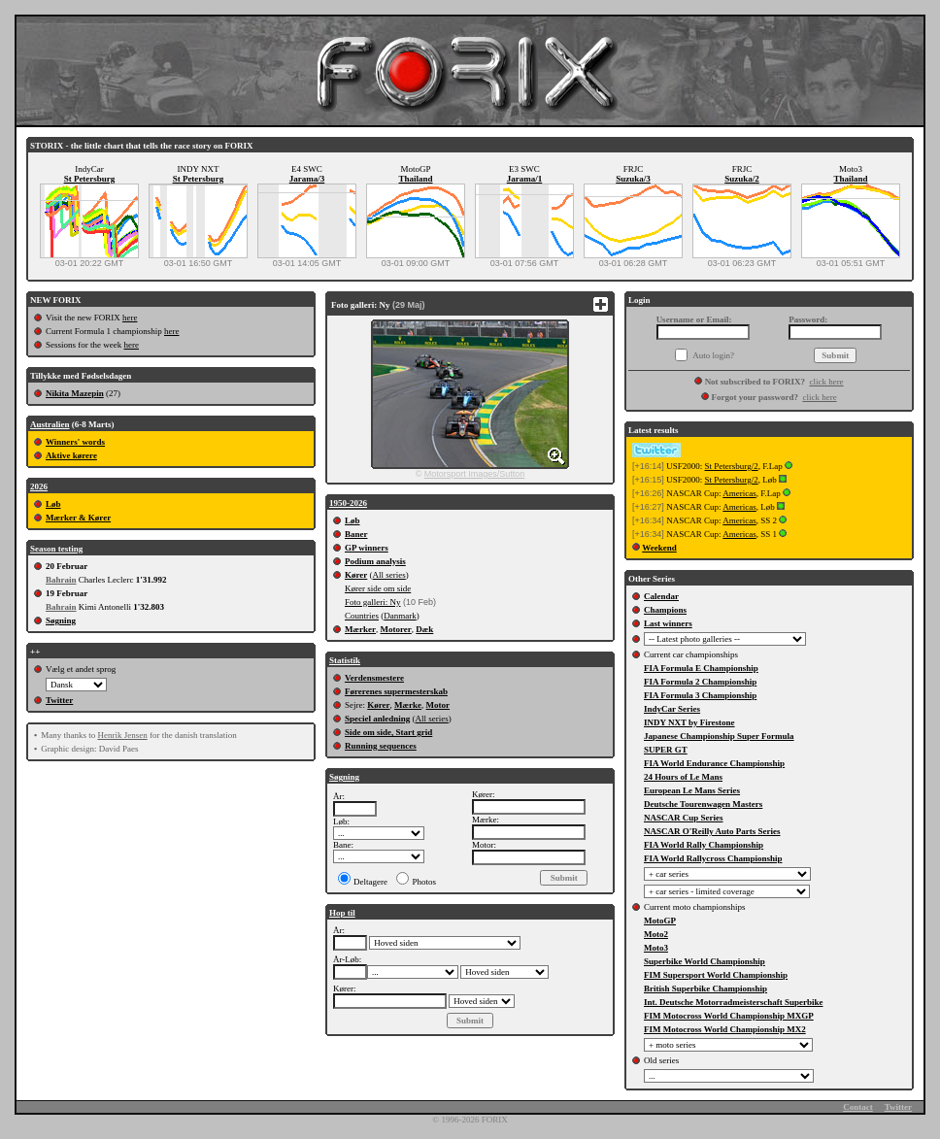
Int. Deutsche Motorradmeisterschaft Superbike (733, 1002)
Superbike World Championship (704, 961)
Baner (356, 534)
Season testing (56, 548)
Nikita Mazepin (75, 393)
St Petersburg (90, 179)
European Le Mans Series (692, 790)
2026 (39, 486)
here (130, 317)
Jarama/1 (525, 179)
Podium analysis (375, 561)
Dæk (424, 629)
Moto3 (656, 948)
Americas (738, 493)
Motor (438, 705)
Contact (858, 1107)
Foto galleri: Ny (373, 602)
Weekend (659, 548)
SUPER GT (666, 749)
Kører (356, 575)
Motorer (395, 629)
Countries (362, 615)
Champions (665, 610)
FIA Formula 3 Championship (700, 695)
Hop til (342, 913)
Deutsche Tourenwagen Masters (703, 804)
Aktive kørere (71, 455)
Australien (50, 424)
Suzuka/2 (741, 179)
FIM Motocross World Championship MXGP (729, 1016)
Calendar (661, 596)
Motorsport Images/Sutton (474, 474)
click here (826, 381)
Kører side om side (378, 588)
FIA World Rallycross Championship (713, 858)
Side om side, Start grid (388, 732)
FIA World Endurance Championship (714, 763)
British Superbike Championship (705, 988)
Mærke (407, 705)
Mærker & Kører (78, 517)
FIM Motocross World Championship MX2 (725, 1029)
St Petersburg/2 (731, 466)
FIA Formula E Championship (701, 668)
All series (389, 575)
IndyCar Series (672, 709)
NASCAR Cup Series (683, 817)
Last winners (668, 623)
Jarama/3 (307, 179)
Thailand (415, 179)
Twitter (59, 700)
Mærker (360, 629)
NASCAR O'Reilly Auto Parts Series (712, 831)
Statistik (344, 660)
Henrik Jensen (122, 735)
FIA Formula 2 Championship (700, 682)
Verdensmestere (374, 678)
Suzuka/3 (633, 179)
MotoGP (660, 920)
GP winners (366, 548)
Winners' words (75, 442)
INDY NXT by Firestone (689, 722)
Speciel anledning (377, 718)
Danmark (400, 615)
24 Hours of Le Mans (683, 777)
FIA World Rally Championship (703, 845)
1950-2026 (348, 503)
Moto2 (656, 934)
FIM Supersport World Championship (716, 975)
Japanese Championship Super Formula (719, 736)
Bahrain (61, 580)
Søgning (61, 620)
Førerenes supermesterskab (396, 691)
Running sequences (381, 746)
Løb (53, 504)
